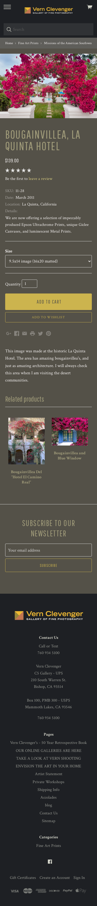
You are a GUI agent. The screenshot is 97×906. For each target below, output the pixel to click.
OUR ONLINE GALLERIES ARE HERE (48, 750)
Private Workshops (48, 782)
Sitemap (48, 821)
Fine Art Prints (48, 845)
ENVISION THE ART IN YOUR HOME (48, 766)
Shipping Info (48, 789)
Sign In (79, 877)
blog (48, 805)
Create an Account (55, 877)
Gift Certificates (23, 877)
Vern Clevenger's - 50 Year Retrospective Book (48, 742)
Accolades (48, 797)
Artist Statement (48, 774)
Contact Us (49, 813)
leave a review (40, 178)
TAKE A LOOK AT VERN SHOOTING (48, 758)
